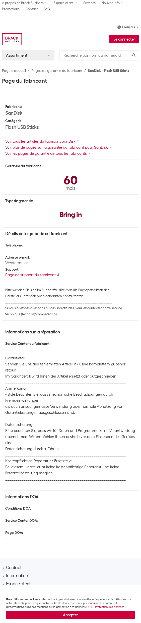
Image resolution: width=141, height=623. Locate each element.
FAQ (47, 9)
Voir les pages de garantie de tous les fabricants (48, 153)
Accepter (70, 615)
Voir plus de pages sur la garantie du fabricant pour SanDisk (58, 147)
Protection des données (109, 607)
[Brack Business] (12, 39)
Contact (32, 9)
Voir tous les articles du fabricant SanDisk (42, 141)
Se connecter (124, 39)
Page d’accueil (14, 71)
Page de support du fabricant (32, 275)
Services (89, 3)
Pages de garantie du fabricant (56, 71)
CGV (89, 607)
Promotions (11, 9)
